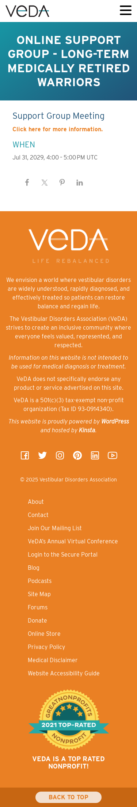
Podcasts (40, 580)
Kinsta (87, 430)
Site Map (39, 594)
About (36, 501)
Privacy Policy (46, 646)
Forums (37, 607)
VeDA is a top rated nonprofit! (68, 762)
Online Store (44, 633)
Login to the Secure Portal (63, 554)
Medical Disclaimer (53, 660)
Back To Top (68, 797)
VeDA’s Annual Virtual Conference (73, 541)
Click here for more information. (57, 129)
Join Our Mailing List (55, 528)
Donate (37, 620)
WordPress (115, 421)
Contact (38, 514)
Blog (33, 567)
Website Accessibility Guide (64, 673)
